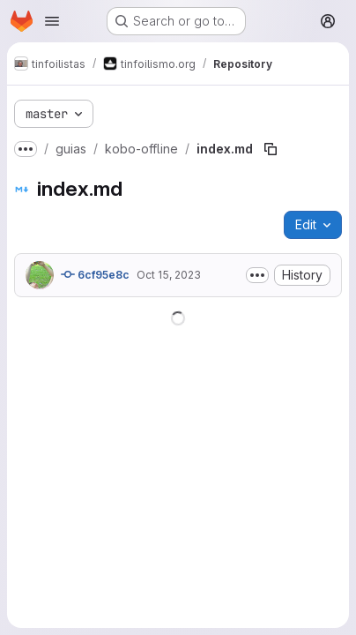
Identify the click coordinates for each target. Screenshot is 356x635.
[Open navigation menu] (52, 21)
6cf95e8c (95, 274)
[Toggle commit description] (257, 275)
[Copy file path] (270, 149)
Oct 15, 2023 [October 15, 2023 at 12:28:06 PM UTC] (169, 274)
